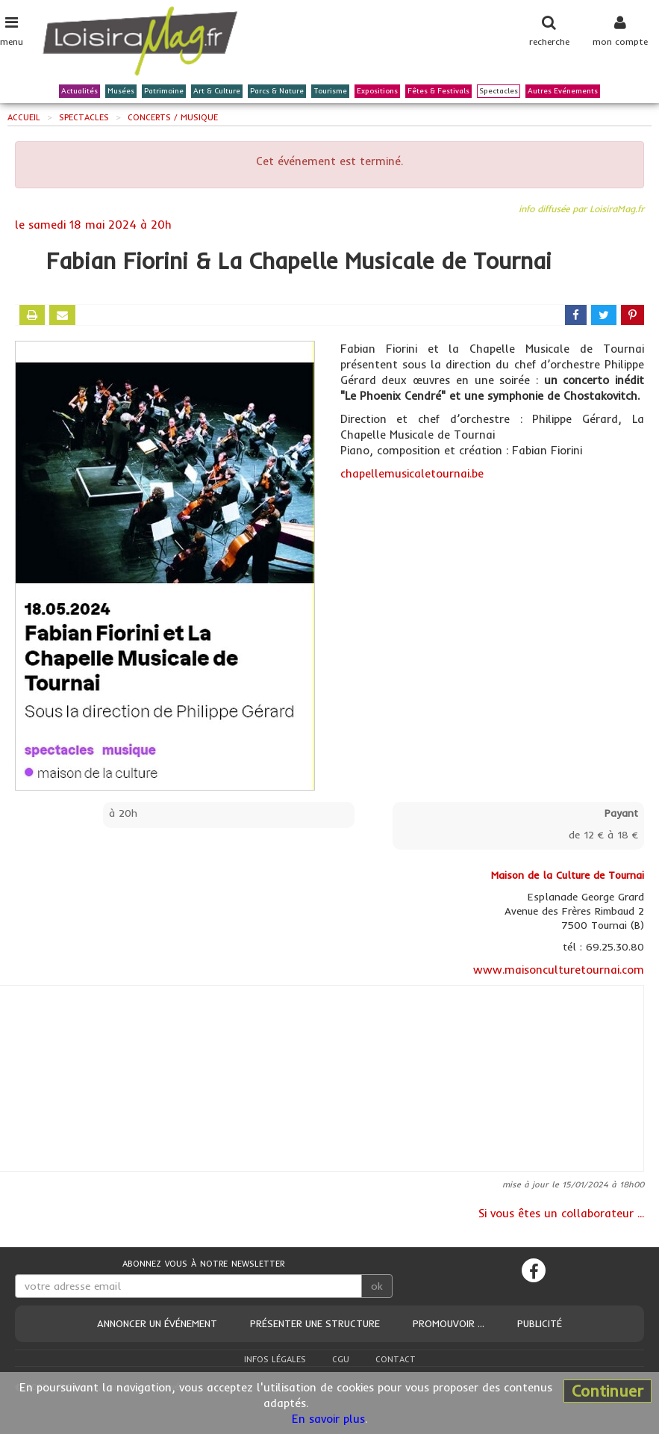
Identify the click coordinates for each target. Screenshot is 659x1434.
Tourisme (330, 91)
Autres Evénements (563, 91)
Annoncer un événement (157, 1323)
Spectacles (498, 91)
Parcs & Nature (277, 91)
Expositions (377, 91)
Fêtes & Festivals (438, 91)
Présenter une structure (315, 1323)
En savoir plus (328, 1419)
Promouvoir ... (448, 1323)
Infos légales (275, 1359)
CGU (340, 1359)
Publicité (539, 1323)
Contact (395, 1359)
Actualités (79, 91)
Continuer (607, 1390)
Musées (120, 91)
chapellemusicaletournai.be (412, 473)
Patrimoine (164, 91)
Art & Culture (216, 91)
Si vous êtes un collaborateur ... (561, 1213)
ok (377, 1286)
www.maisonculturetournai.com (558, 969)
